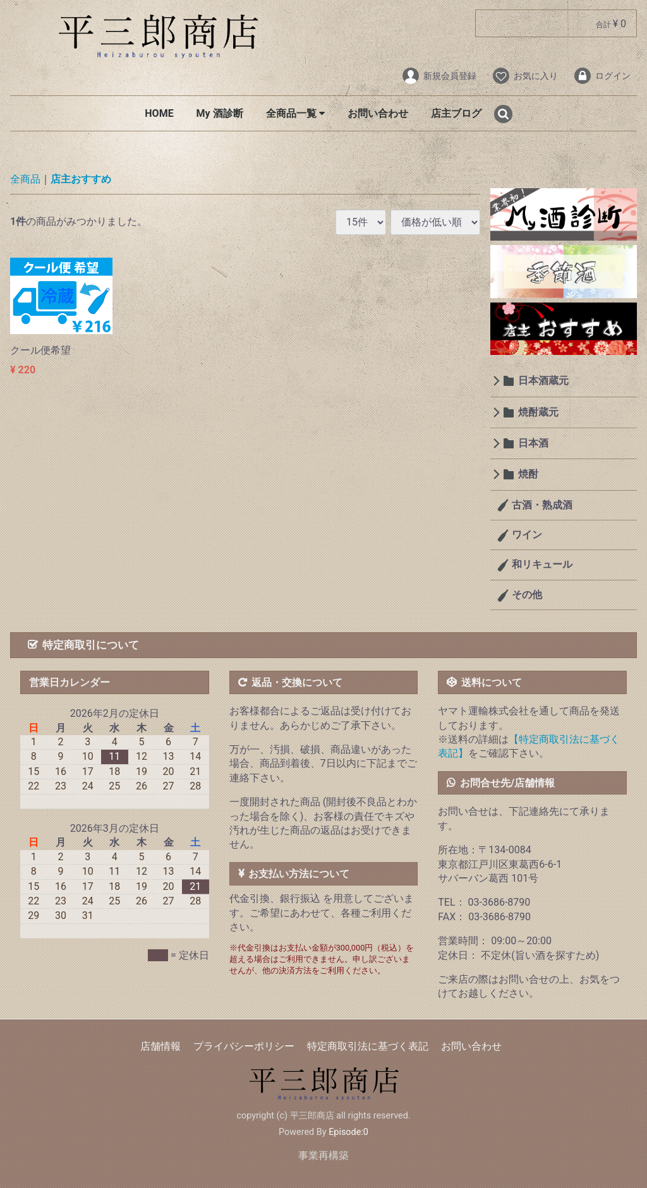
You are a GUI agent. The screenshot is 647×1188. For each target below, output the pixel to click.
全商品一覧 (295, 113)
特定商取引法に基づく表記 (367, 1046)
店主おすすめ (81, 180)
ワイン (525, 535)
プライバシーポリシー (243, 1046)
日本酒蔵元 (543, 381)
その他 (525, 595)
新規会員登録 (438, 75)
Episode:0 (348, 1132)
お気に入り (525, 75)
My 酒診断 (220, 113)
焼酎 (528, 475)
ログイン (602, 75)
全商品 (25, 180)
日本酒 (533, 443)
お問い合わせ (378, 113)
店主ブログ (456, 113)
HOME (159, 113)
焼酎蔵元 (538, 412)
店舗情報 (160, 1046)
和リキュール (540, 565)
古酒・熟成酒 (540, 505)
